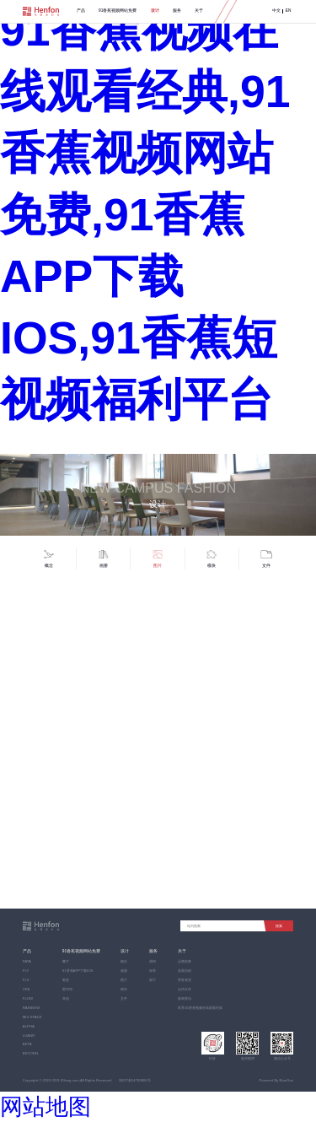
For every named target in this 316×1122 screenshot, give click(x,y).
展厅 (152, 980)
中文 (276, 11)
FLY (26, 970)
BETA (27, 1044)
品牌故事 (184, 961)
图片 (124, 980)
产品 (81, 10)
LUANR (29, 1035)
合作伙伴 (184, 989)
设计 (155, 10)
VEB (26, 989)
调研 (152, 961)
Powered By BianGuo (276, 1080)
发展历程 (184, 970)
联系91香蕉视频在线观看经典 (200, 1008)
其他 (65, 998)
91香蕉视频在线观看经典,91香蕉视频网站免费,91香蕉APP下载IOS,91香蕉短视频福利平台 (145, 214)
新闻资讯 (184, 998)
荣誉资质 (184, 980)
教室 (65, 980)
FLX (26, 980)
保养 (152, 970)
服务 (177, 10)
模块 (124, 989)
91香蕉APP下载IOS (78, 970)
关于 (199, 10)
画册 (124, 970)
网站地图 (45, 1106)
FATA (27, 961)
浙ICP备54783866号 (135, 1080)
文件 (124, 998)
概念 (124, 961)
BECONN (30, 1053)
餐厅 (65, 961)
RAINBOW (31, 1008)
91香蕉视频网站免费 (118, 10)
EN (289, 11)
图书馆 (67, 989)
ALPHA (29, 1026)
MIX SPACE (32, 1017)
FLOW (28, 998)
